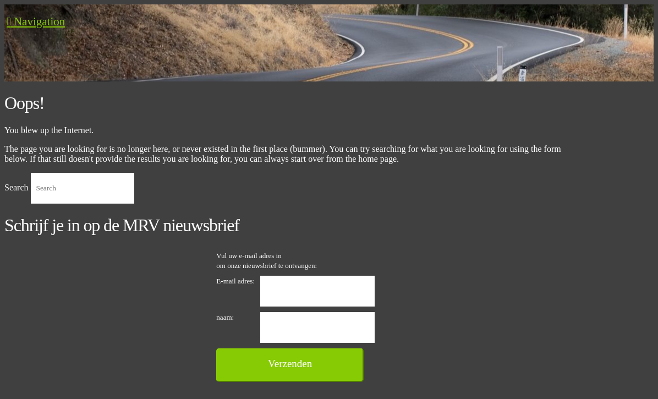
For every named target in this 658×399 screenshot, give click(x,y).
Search (16, 187)
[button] (36, 21)
